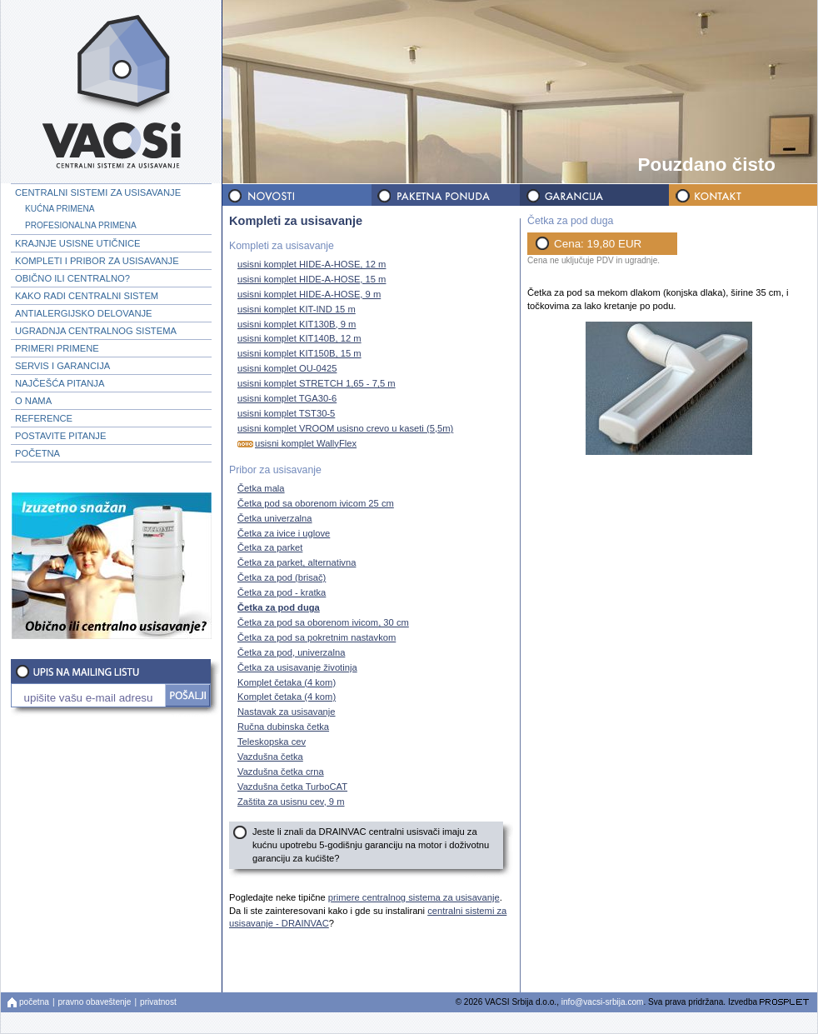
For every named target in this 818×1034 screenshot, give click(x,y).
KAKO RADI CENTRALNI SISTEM (86, 296)
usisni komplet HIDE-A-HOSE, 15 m (309, 278)
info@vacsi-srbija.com (602, 1002)
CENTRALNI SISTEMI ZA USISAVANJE (98, 192)
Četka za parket (267, 547)
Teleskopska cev (269, 741)
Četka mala (259, 487)
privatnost (158, 1002)
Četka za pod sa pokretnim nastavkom (314, 637)
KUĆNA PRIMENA (59, 208)
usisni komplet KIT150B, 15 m (297, 353)
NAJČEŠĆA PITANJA (59, 383)
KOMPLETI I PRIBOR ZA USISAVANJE (97, 261)
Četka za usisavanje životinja (295, 667)
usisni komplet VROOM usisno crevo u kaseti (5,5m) (343, 427)
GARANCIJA (593, 195)
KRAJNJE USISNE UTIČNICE (77, 243)
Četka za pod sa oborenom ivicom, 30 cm (321, 622)
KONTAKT (741, 195)
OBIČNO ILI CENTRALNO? (72, 278)
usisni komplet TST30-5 (284, 412)
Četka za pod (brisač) (279, 577)
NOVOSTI (296, 195)
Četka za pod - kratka (279, 592)
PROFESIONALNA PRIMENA (81, 225)
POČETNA (37, 453)
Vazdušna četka (268, 756)
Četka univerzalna (272, 517)
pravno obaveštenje (95, 1002)
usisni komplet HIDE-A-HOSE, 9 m (307, 293)
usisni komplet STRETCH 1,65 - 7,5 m (314, 383)
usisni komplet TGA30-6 (285, 397)
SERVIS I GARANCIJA (62, 366)
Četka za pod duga (276, 607)
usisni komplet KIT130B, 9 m (294, 323)
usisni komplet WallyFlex (295, 442)
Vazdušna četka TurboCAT (290, 786)
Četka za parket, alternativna (294, 562)
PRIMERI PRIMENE (57, 348)
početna (34, 1002)
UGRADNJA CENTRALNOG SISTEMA (96, 331)
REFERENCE (43, 418)
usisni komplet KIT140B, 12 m (297, 338)
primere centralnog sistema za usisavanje (414, 897)
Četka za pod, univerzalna (289, 652)
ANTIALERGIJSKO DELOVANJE (83, 313)
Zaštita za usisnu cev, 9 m (289, 801)
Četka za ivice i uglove (281, 532)
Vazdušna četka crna (278, 771)
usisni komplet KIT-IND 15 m (294, 308)
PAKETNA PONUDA (445, 195)
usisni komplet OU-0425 (285, 368)
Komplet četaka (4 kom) (284, 682)
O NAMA (33, 401)
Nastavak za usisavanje (284, 712)
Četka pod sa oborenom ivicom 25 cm (313, 502)
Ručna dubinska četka (281, 727)
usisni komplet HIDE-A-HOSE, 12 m (309, 263)
